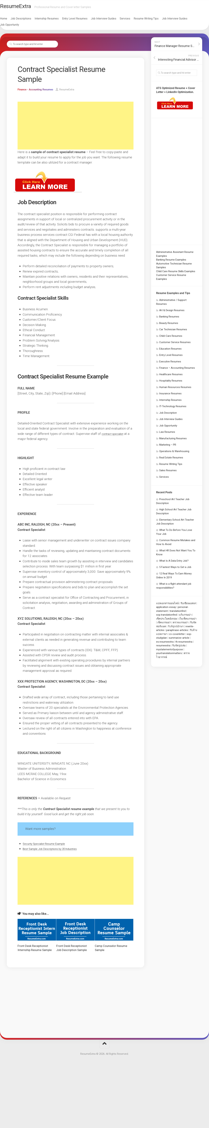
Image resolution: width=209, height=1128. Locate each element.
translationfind (178, 612)
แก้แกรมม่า (185, 616)
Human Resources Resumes (175, 388)
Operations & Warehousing (174, 452)
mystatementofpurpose (169, 651)
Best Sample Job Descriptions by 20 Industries (56, 850)
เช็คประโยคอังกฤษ (166, 620)
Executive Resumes (170, 363)
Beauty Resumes (168, 324)
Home (10, 20)
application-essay (166, 608)
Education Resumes (170, 350)
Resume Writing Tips (152, 20)
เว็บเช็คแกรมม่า (187, 620)
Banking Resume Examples (171, 261)
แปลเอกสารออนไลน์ (167, 605)
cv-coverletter (177, 635)
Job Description (168, 414)
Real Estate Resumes (171, 459)
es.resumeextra (165, 643)
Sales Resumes (168, 472)
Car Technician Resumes (173, 331)
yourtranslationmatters (169, 654)
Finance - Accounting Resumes (37, 91)
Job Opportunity (16, 26)
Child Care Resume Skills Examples (175, 273)
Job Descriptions (27, 20)
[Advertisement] (75, 127)
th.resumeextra (183, 643)
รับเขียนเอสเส (188, 605)
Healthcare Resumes (171, 376)
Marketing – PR (167, 446)
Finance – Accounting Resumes (177, 369)
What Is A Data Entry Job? (174, 562)
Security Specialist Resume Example (49, 845)
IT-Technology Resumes (172, 408)
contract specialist (115, 435)
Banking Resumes (169, 318)
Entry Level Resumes (81, 20)
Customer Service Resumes (175, 343)
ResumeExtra (24, 7)
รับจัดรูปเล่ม (179, 647)
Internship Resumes (53, 20)
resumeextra (163, 647)
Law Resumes (167, 433)
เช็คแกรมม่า (164, 624)
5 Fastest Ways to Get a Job (175, 568)
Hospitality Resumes (170, 382)
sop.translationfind (166, 616)
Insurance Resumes (170, 395)
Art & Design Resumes (171, 312)
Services (131, 20)
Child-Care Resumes (170, 337)
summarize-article (179, 639)
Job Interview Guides (110, 20)
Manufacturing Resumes (173, 440)
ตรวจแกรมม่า (180, 624)
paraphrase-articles (177, 631)
